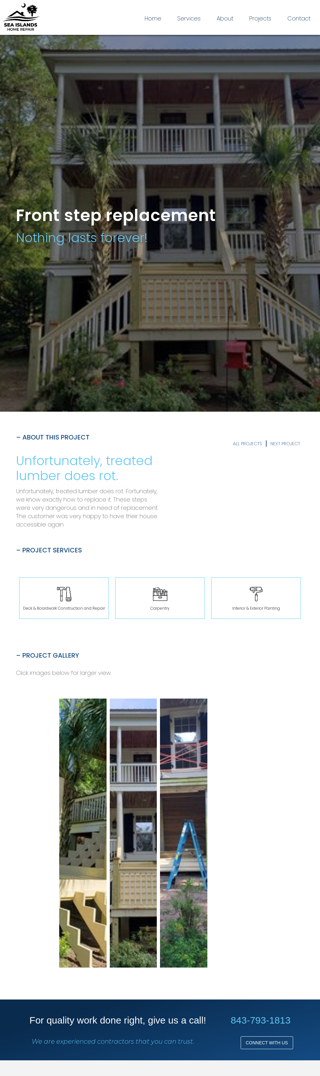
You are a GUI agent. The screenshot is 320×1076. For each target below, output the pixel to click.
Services (189, 18)
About (225, 18)
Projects (260, 18)
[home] (21, 17)
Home (153, 18)
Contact (298, 18)
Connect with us (267, 1042)
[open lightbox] (83, 833)
